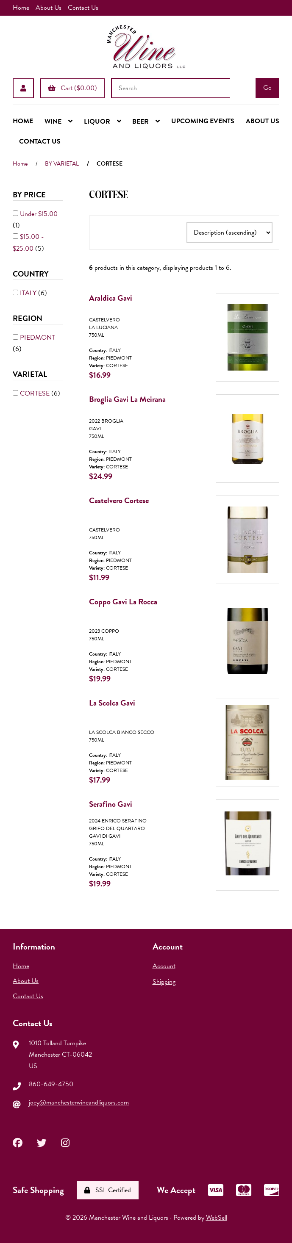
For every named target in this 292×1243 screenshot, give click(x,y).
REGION (28, 318)
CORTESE (35, 393)
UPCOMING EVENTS (202, 121)
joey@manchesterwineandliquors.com (79, 1102)
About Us (48, 8)
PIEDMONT (37, 337)
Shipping (164, 982)
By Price (30, 194)
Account (164, 966)
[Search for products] (170, 88)
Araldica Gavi (110, 298)
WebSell (216, 1218)
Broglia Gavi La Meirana (127, 399)
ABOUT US (262, 121)
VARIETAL (31, 374)
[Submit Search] (267, 88)
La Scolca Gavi (112, 703)
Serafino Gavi (110, 804)
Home (21, 8)
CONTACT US (40, 141)
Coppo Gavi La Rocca (123, 601)
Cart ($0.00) (72, 88)
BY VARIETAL (62, 163)
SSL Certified (107, 1190)
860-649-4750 (51, 1084)
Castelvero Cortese (119, 500)
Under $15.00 (39, 214)
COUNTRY (31, 274)
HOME (23, 121)
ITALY (29, 293)
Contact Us (83, 8)
